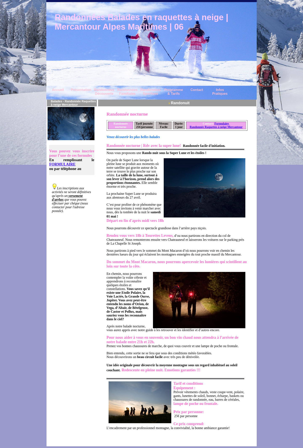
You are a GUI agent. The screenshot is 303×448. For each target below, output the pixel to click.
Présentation (81, 90)
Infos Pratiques (220, 91)
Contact (196, 90)
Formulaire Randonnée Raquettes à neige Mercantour (216, 125)
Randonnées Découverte (104, 91)
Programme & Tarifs (173, 91)
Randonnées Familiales (127, 91)
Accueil (58, 90)
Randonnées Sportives (150, 91)
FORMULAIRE (62, 164)
